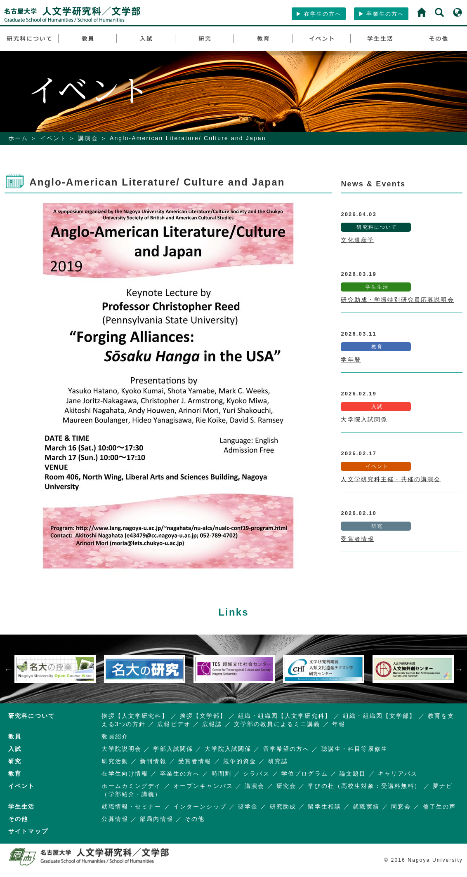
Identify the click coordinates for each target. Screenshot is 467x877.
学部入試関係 (173, 748)
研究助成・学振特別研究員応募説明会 (397, 299)
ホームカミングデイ (131, 786)
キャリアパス (398, 773)
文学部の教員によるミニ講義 (277, 724)
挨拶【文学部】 (203, 715)
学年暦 (351, 359)
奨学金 (248, 806)
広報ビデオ (174, 724)
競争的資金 (240, 761)
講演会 (88, 138)
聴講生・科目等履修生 (354, 748)
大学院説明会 (121, 748)
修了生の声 (439, 806)
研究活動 (114, 761)
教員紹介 (114, 736)
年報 (338, 724)
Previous (8, 669)
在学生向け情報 (124, 773)
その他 (195, 819)
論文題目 (353, 773)
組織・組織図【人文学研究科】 (284, 715)
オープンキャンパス (203, 786)
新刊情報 (153, 761)
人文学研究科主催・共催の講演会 (391, 479)
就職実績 (366, 806)
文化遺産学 (357, 240)
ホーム (18, 138)
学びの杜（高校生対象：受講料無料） (364, 786)
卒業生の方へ (381, 14)
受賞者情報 (357, 539)
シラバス (256, 773)
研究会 (286, 786)
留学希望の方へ (286, 748)
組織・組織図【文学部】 (379, 715)
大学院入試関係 (364, 419)
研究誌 (278, 761)
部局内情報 (156, 819)
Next (459, 669)
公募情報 (114, 819)
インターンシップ (199, 806)
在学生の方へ (319, 14)
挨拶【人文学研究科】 (134, 715)
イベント (53, 138)
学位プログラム (304, 773)
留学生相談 (324, 806)
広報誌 (212, 724)
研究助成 (283, 806)
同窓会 (401, 806)
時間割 (221, 773)
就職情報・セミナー (131, 806)
